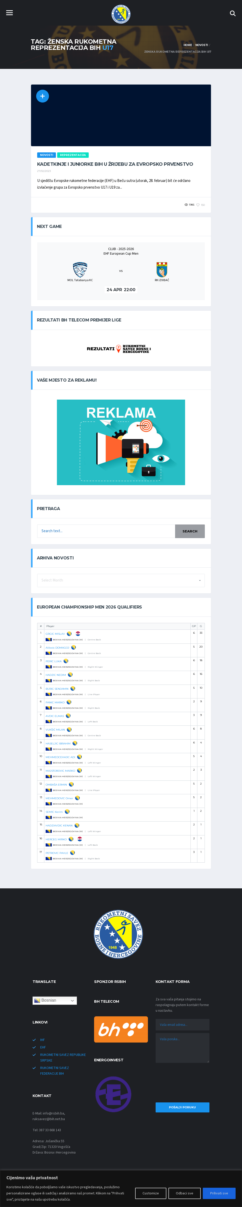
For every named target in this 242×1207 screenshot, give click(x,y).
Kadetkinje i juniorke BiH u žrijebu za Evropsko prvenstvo (115, 164)
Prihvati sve (219, 1193)
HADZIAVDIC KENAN (59, 825)
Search (190, 531)
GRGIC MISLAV (55, 633)
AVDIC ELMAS (55, 716)
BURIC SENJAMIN (57, 688)
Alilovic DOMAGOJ (57, 647)
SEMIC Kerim (54, 812)
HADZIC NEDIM (56, 675)
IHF (42, 1040)
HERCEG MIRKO (56, 839)
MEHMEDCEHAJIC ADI (60, 757)
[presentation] (183, 1083)
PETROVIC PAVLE (57, 853)
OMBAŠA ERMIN (56, 784)
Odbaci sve (184, 1193)
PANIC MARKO (55, 702)
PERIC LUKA (54, 661)
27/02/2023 (44, 171)
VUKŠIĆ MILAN (55, 729)
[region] (121, 1188)
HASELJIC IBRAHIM (58, 743)
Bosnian (45, 1001)
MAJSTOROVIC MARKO (60, 770)
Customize (151, 1193)
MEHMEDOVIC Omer (59, 798)
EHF (43, 1047)
